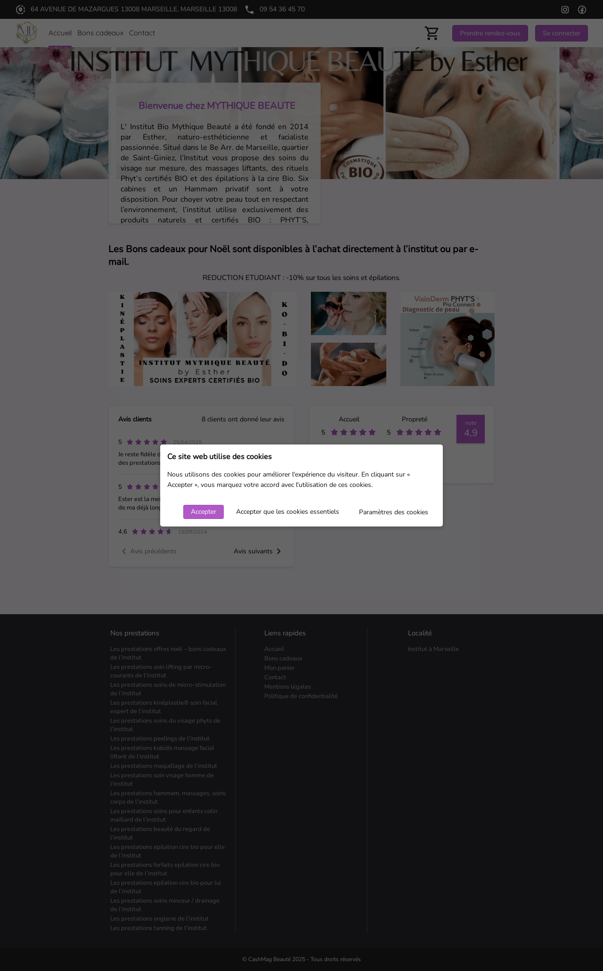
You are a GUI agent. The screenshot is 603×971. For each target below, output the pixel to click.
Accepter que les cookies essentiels (287, 511)
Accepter (203, 511)
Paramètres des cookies (393, 512)
